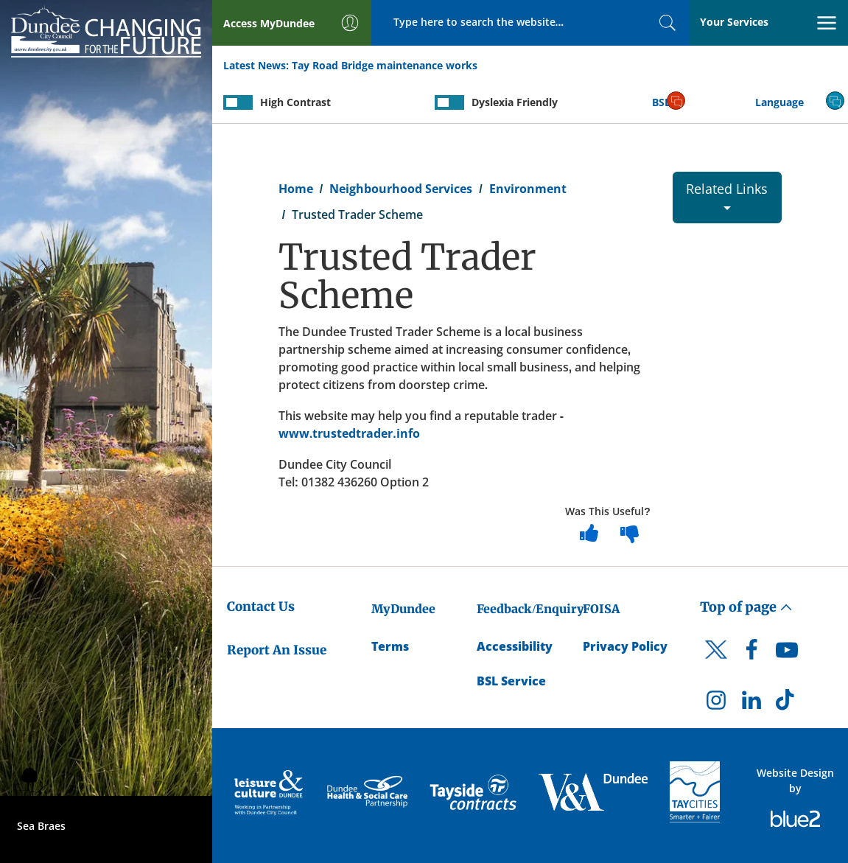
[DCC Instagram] (716, 704)
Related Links (727, 195)
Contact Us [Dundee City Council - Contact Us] (261, 606)
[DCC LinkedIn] (751, 704)
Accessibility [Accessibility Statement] (515, 646)
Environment (528, 189)
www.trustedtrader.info (349, 433)
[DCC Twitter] (716, 662)
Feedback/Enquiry (530, 608)
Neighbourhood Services (400, 189)
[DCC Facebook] (751, 654)
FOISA (601, 608)
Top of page (746, 606)
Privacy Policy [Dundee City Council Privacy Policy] (625, 646)
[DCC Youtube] (787, 654)
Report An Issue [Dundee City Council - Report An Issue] (276, 650)
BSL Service (511, 681)
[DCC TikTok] (787, 704)
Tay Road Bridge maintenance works (384, 65)
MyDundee (403, 608)
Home (295, 189)
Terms (390, 646)
